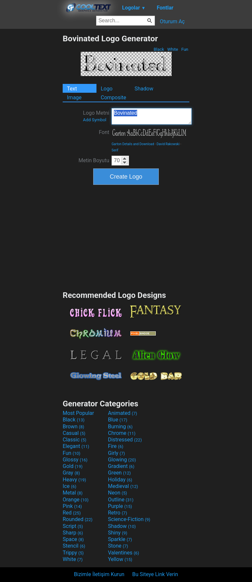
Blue (117, 420)
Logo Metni (96, 116)
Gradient (121, 466)
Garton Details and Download (133, 144)
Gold (73, 466)
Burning (120, 426)
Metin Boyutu (93, 160)
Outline (121, 499)
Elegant (76, 446)
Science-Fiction (129, 519)
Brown (73, 426)
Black (159, 49)
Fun (184, 49)
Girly (116, 453)
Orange (76, 499)
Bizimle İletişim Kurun (99, 574)
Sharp (73, 533)
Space (73, 539)
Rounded (78, 519)
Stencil (74, 546)
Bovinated (152, 116)
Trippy (73, 553)
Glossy (75, 459)
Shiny (117, 533)
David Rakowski (168, 144)
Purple (120, 506)
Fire (115, 446)
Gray (71, 473)
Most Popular (78, 413)
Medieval (123, 486)
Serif (115, 150)
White (172, 49)
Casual (74, 433)
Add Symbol (94, 119)
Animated (122, 413)
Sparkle (120, 539)
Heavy (74, 479)
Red (72, 513)
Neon (117, 493)
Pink (72, 506)
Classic (74, 439)
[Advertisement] (31, 132)
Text (72, 89)
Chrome (122, 433)
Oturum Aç (172, 21)
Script (73, 526)
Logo (107, 89)
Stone (118, 546)
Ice (69, 486)
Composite (113, 97)
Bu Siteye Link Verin (155, 574)
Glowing (122, 459)
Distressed (125, 439)
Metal (73, 493)
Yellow (120, 559)
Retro (117, 513)
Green (119, 473)
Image (74, 97)
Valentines (123, 553)
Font (104, 132)
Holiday (120, 479)
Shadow (144, 89)
